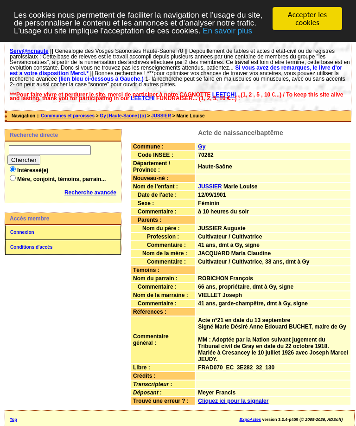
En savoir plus (227, 30)
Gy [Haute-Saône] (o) (123, 115)
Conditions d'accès (31, 247)
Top (13, 419)
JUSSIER (161, 115)
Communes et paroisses (68, 115)
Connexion (22, 232)
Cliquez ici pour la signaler (233, 401)
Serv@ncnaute (29, 51)
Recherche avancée (90, 192)
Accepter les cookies (307, 18)
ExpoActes (250, 419)
